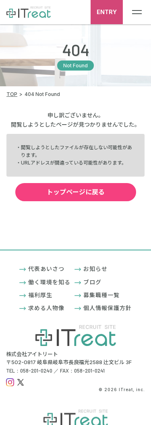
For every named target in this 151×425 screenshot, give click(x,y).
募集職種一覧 (97, 295)
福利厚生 (35, 295)
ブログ (87, 282)
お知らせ (91, 268)
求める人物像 (41, 307)
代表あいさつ (41, 268)
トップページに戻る (86, 192)
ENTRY (107, 11)
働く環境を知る (44, 282)
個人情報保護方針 (103, 307)
